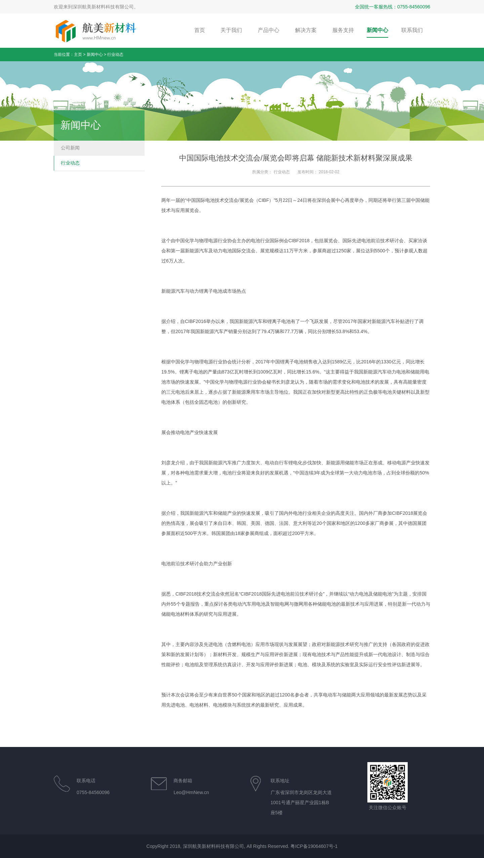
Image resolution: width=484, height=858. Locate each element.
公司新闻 (70, 147)
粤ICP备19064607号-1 (313, 846)
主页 (78, 54)
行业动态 (115, 54)
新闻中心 (95, 54)
